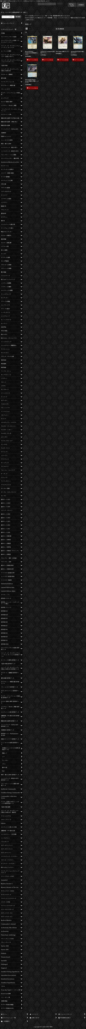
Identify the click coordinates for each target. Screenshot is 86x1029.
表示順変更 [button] (60, 29)
